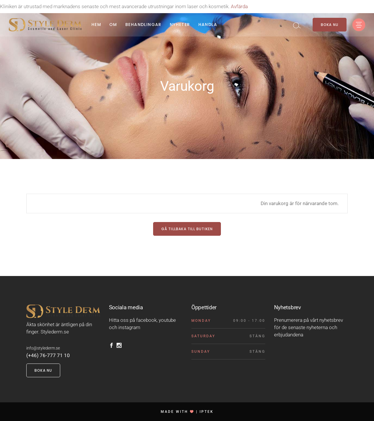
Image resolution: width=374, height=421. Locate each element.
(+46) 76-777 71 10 (48, 355)
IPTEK (207, 412)
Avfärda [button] (239, 6)
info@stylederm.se (43, 348)
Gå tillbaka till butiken (187, 228)
